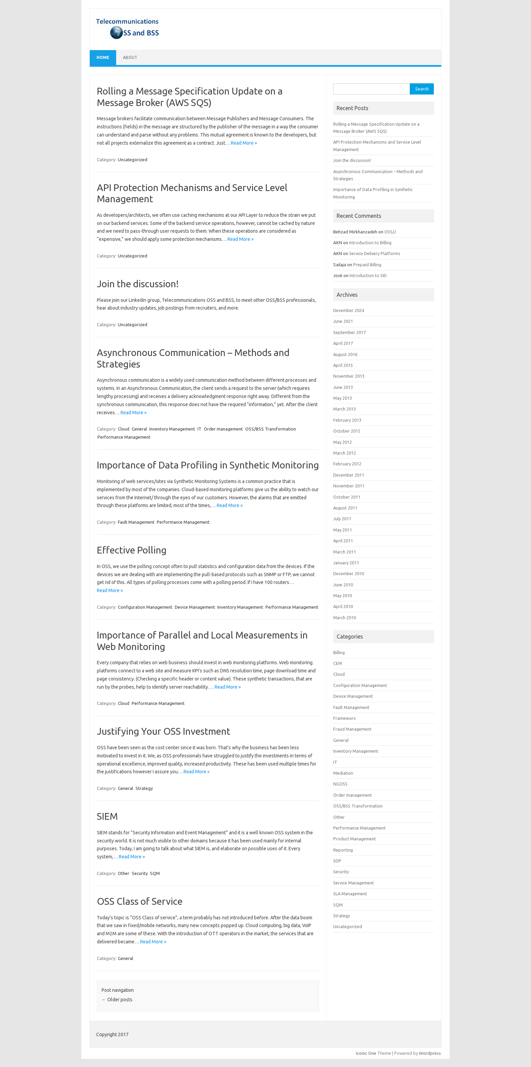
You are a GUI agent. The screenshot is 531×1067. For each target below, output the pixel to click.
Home (103, 57)
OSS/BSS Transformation (270, 428)
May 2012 (342, 442)
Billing (339, 652)
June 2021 (343, 321)
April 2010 (343, 606)
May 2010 (342, 595)
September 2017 (349, 332)
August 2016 (345, 354)
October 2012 (346, 430)
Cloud (123, 428)
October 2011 (346, 497)
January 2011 (346, 562)
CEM (337, 663)
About (130, 57)
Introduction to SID (368, 275)
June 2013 (343, 387)
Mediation (343, 773)
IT (199, 428)
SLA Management (350, 893)
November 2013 (348, 376)
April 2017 (343, 343)
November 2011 (348, 485)
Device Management (195, 607)
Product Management (354, 838)
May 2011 (342, 529)
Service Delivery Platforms (374, 253)
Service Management (353, 882)
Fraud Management (352, 729)
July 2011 (342, 518)
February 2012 (347, 463)
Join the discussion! (138, 283)
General (139, 428)
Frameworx (344, 718)
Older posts (117, 999)
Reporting (343, 850)
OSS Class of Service (140, 901)
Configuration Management (145, 607)
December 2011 (348, 475)
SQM (155, 873)
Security (140, 873)
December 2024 (348, 310)
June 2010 (343, 584)
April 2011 (343, 540)
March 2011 (344, 551)
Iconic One (366, 1053)
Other (123, 873)
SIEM (107, 816)
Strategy (144, 788)
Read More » (244, 143)
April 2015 (343, 365)
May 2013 (342, 398)
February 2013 (347, 420)
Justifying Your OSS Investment (163, 731)
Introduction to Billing (370, 242)
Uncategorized (132, 159)
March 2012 (344, 453)
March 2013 (344, 408)
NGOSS (340, 783)
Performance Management (124, 437)
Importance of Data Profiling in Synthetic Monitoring (208, 465)
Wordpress (430, 1053)
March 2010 (344, 617)
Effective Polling (132, 550)
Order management (223, 428)
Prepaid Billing (367, 264)
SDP (337, 860)
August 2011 (345, 507)
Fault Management (136, 522)
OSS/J (390, 231)
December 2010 (348, 573)
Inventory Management (172, 428)
